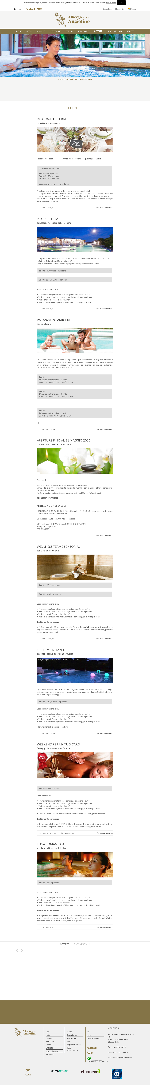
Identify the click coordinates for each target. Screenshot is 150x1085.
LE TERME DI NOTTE (51, 649)
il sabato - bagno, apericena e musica (55, 653)
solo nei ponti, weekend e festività (54, 444)
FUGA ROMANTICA (50, 844)
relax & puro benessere (48, 122)
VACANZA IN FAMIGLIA (53, 320)
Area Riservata (93, 1038)
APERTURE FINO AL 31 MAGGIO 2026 (63, 440)
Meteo (132, 9)
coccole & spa (44, 323)
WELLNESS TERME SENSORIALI (59, 546)
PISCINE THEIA (47, 219)
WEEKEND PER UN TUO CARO (58, 744)
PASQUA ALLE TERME (52, 119)
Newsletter (120, 9)
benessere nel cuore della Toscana (54, 222)
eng (20, 9)
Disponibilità (108, 9)
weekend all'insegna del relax (51, 848)
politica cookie (111, 3)
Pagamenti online (74, 1044)
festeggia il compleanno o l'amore (53, 748)
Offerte (64, 944)
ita (15, 9)
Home (19, 31)
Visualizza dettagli (105, 208)
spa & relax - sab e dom (48, 550)
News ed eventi (82, 944)
